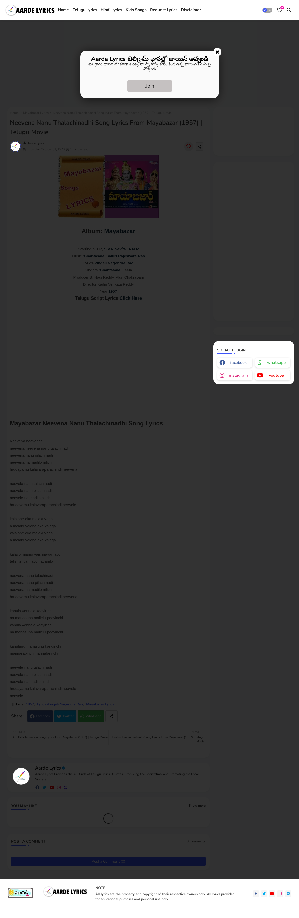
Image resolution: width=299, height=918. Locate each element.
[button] (267, 10)
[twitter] (264, 893)
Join (149, 86)
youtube (276, 375)
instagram (238, 375)
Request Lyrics (163, 10)
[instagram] (280, 893)
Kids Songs (136, 10)
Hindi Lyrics (111, 10)
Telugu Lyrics (85, 10)
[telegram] (288, 893)
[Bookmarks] (279, 10)
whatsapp (276, 362)
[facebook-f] (256, 893)
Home (63, 10)
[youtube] (272, 893)
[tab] (63, 10)
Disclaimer (191, 10)
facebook (238, 362)
